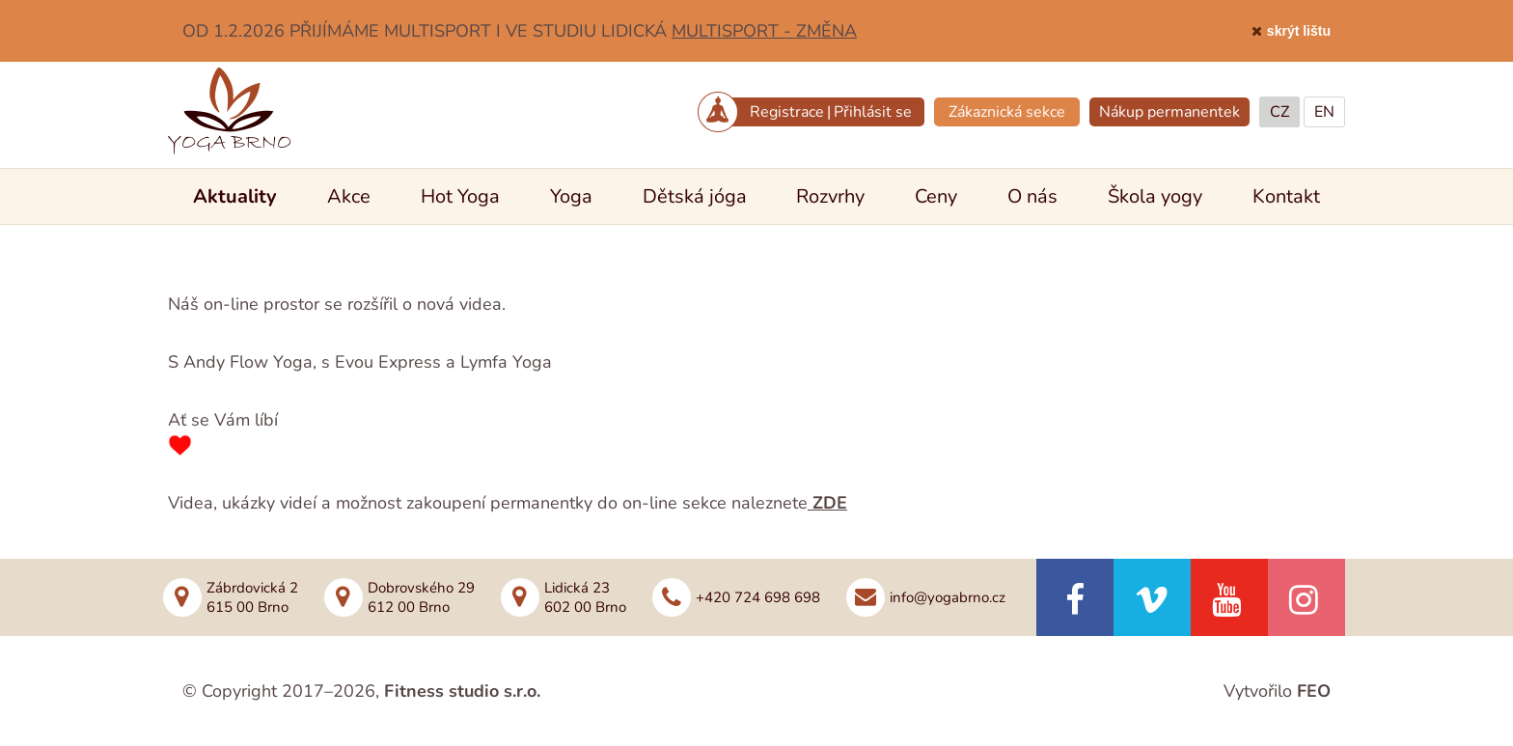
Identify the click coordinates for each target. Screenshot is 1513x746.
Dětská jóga (695, 196)
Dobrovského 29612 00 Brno (421, 597)
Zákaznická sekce (1007, 112)
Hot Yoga (460, 196)
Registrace (787, 112)
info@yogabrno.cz (947, 597)
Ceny (936, 196)
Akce (349, 196)
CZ (1279, 112)
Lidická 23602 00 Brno (585, 597)
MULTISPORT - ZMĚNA (764, 30)
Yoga (571, 196)
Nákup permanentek (1169, 112)
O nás (1032, 196)
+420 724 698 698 (758, 597)
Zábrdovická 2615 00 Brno (252, 597)
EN (1324, 112)
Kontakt (1286, 196)
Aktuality (235, 196)
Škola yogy (1155, 196)
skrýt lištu (1299, 31)
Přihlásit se (873, 112)
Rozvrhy (830, 196)
